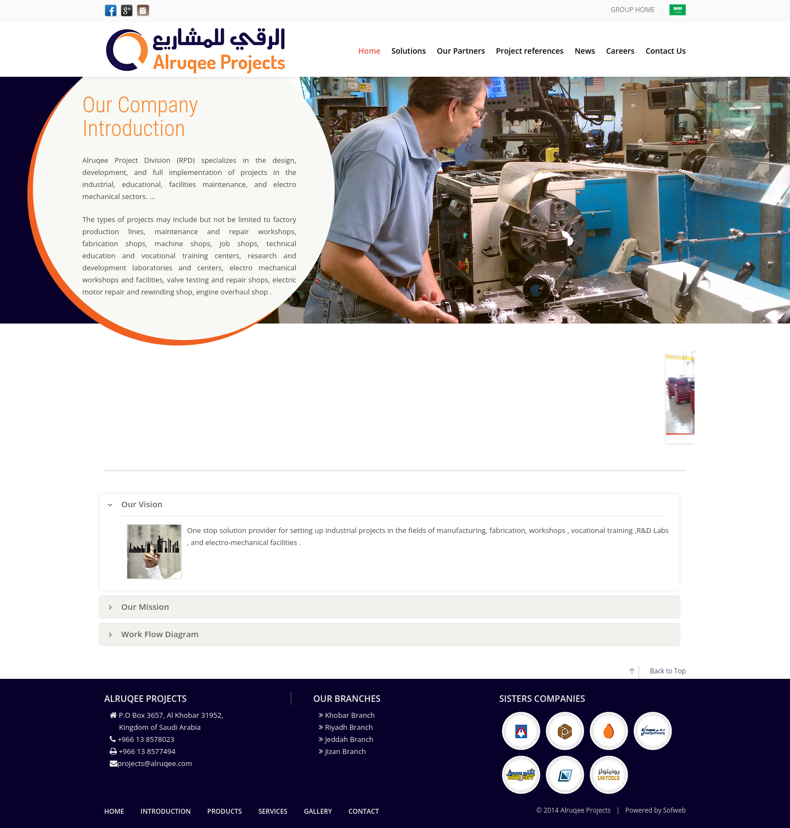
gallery (318, 811)
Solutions (409, 51)
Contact (363, 811)
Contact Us (666, 51)
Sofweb (674, 810)
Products (224, 811)
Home (369, 51)
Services (272, 811)
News (584, 51)
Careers (620, 51)
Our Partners (461, 51)
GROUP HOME (632, 9)
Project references (529, 51)
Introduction (165, 811)
